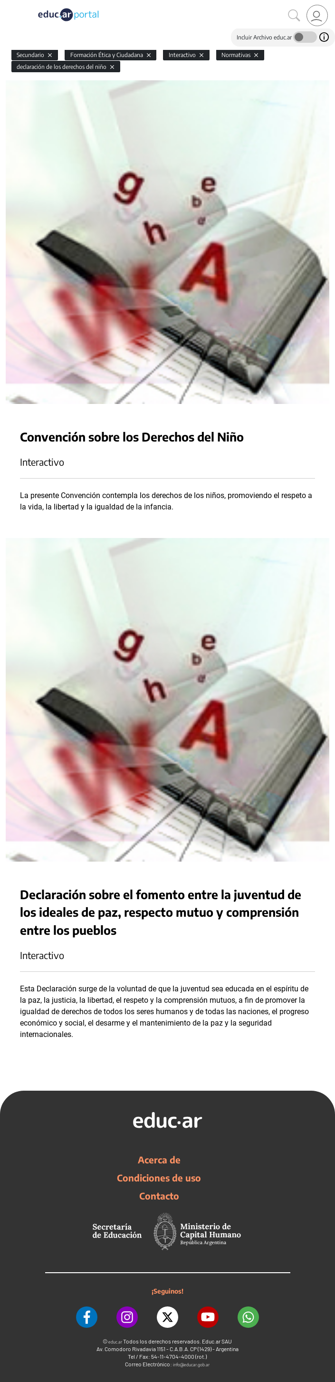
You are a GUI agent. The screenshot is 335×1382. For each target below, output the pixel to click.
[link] (317, 15)
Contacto (159, 1195)
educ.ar (115, 1341)
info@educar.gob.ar (191, 1364)
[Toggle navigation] (8, 5)
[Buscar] (294, 15)
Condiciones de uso (159, 1177)
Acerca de (159, 1159)
